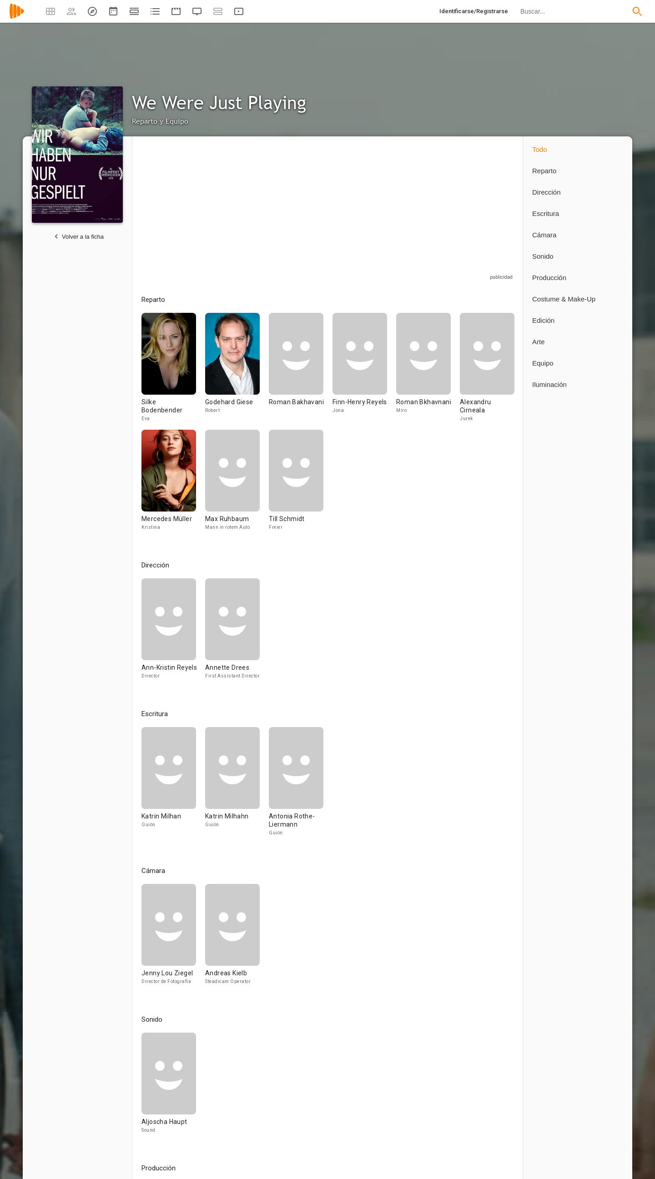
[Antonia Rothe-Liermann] (296, 785)
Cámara (544, 235)
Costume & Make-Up (563, 299)
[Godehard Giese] (237, 371)
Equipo (543, 363)
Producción (549, 277)
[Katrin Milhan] (173, 785)
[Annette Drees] (232, 632)
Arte (538, 342)
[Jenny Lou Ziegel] (173, 938)
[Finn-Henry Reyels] (364, 371)
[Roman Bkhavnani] (428, 371)
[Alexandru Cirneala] (487, 371)
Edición (543, 320)
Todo (539, 149)
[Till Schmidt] (296, 484)
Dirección (546, 192)
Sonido (543, 256)
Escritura (545, 213)
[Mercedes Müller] (173, 484)
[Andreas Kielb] (232, 938)
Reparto (544, 171)
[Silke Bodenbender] (173, 371)
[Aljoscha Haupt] (168, 1087)
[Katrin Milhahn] (237, 785)
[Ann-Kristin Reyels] (173, 632)
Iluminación (549, 384)
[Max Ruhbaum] (237, 484)
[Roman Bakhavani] (301, 371)
